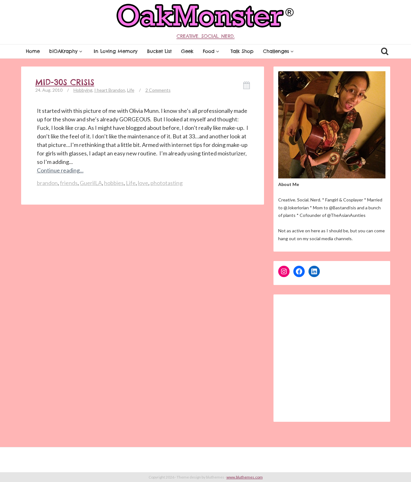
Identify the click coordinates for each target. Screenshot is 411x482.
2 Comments (158, 90)
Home (33, 51)
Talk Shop (242, 51)
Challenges (279, 51)
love (143, 182)
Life (130, 90)
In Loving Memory (116, 51)
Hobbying (82, 90)
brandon (47, 182)
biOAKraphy (66, 51)
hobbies (114, 182)
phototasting (166, 182)
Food (212, 51)
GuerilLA (91, 182)
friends (69, 182)
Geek (187, 51)
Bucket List (159, 51)
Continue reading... (60, 170)
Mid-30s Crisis (64, 82)
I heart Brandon (109, 90)
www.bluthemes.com (244, 477)
